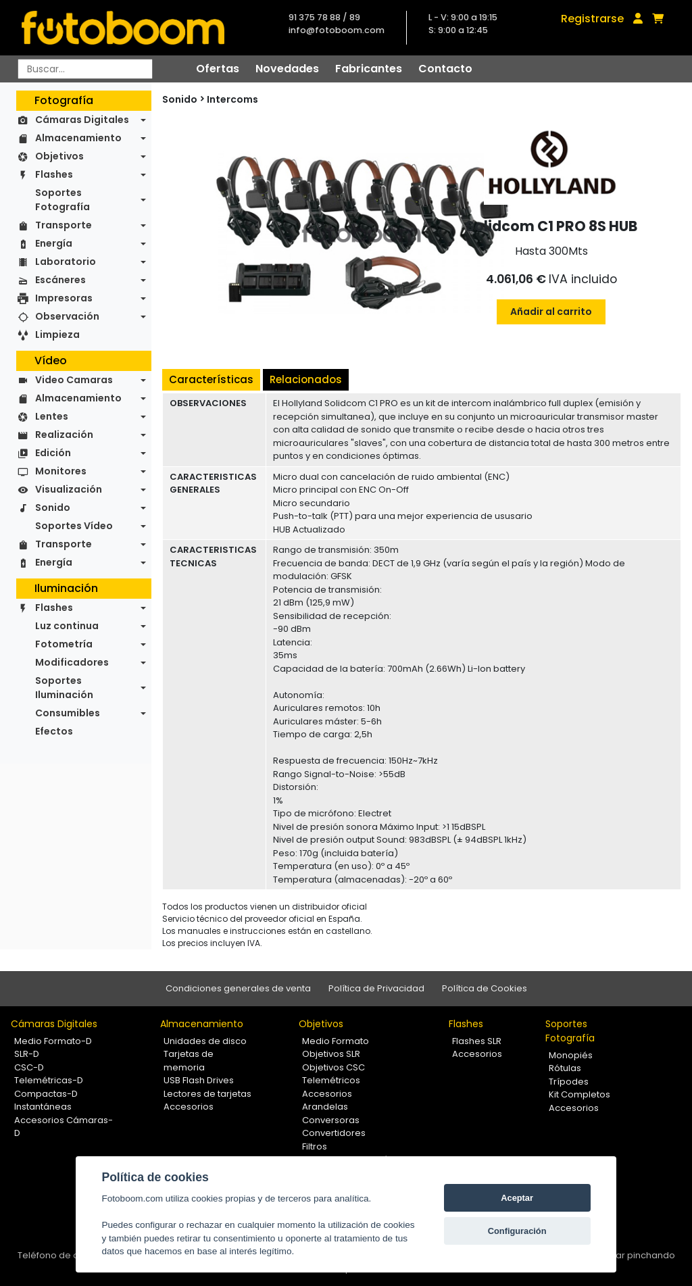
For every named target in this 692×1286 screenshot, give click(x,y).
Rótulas (565, 1068)
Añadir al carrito (551, 311)
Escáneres (60, 280)
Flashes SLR (476, 1041)
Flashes (54, 174)
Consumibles (67, 713)
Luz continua (67, 626)
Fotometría (64, 644)
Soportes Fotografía (62, 200)
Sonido (52, 507)
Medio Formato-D (53, 1041)
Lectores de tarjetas (207, 1093)
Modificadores (72, 662)
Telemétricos (331, 1080)
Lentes (51, 416)
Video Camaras (74, 380)
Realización (64, 434)
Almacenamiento (78, 138)
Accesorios (189, 1106)
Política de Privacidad (376, 988)
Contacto (445, 68)
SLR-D (26, 1053)
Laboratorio (65, 261)
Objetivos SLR (331, 1053)
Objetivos (59, 156)
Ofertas (217, 68)
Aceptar (517, 1198)
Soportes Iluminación (64, 687)
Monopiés (571, 1055)
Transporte (63, 225)
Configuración (517, 1231)
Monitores (60, 471)
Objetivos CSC (333, 1067)
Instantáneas (43, 1106)
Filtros (314, 1146)
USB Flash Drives (199, 1080)
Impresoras (64, 298)
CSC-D (29, 1067)
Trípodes (569, 1081)
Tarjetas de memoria (189, 1060)
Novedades (287, 68)
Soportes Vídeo (74, 526)
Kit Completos (579, 1094)
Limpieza (57, 334)
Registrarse (592, 18)
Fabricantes (368, 68)
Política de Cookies (484, 988)
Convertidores (334, 1133)
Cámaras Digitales (82, 119)
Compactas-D (46, 1093)
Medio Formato (335, 1041)
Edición (53, 453)
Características (211, 379)
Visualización (68, 489)
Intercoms (232, 99)
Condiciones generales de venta (238, 988)
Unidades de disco (205, 1041)
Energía (53, 243)
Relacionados (306, 379)
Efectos (54, 731)
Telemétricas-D (48, 1080)
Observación (67, 316)
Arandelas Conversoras (331, 1113)
